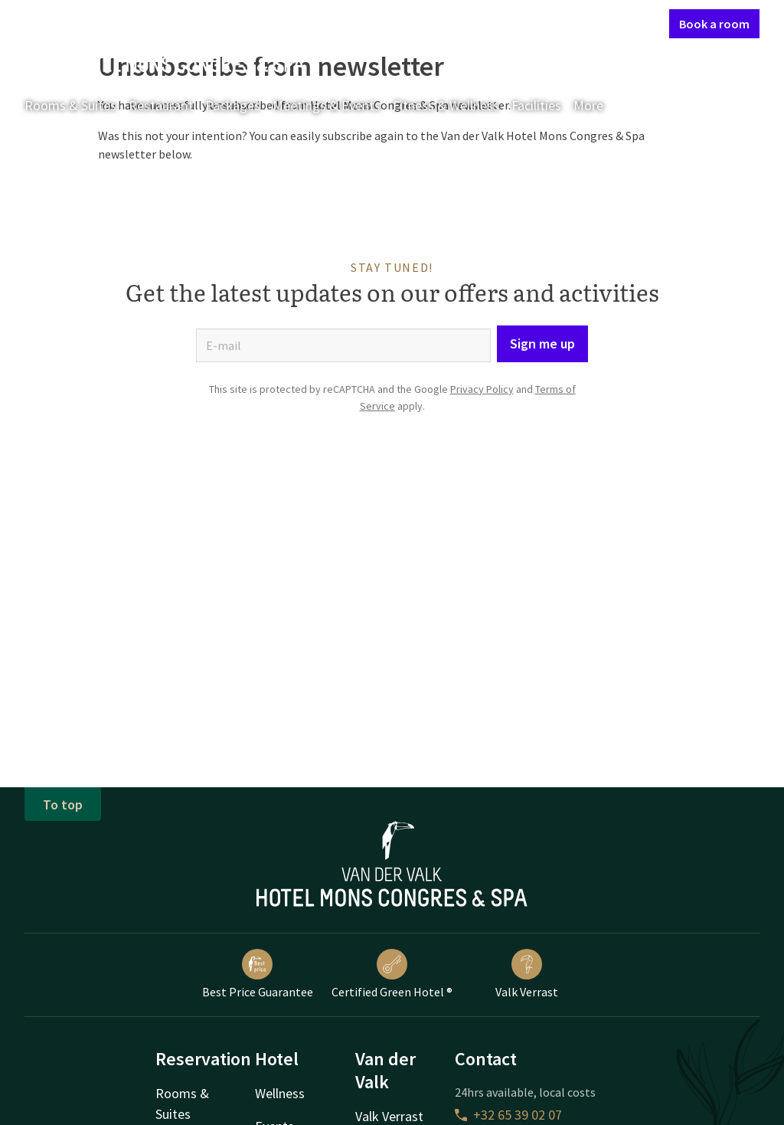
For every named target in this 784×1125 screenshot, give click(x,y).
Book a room (714, 23)
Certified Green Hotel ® (392, 974)
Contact (493, 23)
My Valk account (569, 23)
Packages (232, 105)
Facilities (536, 105)
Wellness (280, 1093)
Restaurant (161, 105)
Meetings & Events (327, 105)
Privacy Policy (482, 389)
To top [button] (63, 804)
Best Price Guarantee (257, 974)
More (599, 105)
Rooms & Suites (70, 105)
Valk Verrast (526, 974)
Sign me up (542, 343)
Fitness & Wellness (446, 105)
